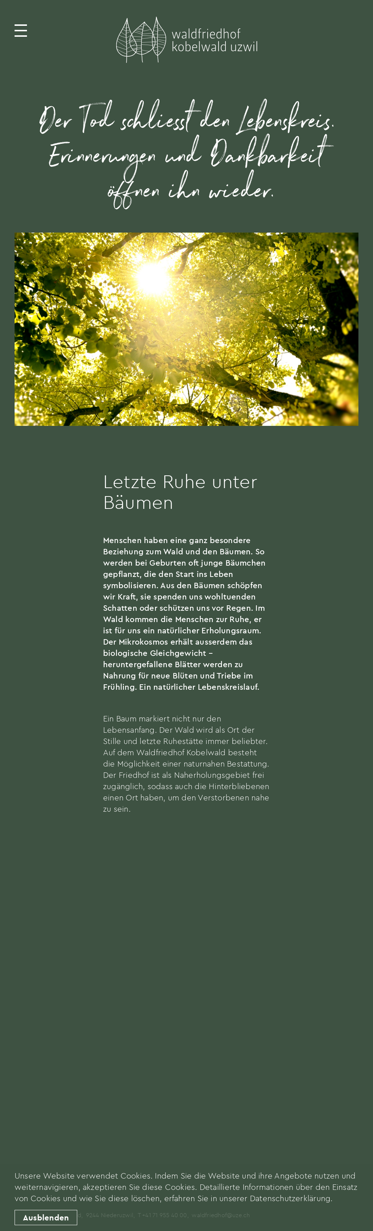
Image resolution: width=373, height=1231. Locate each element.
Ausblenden (46, 1217)
